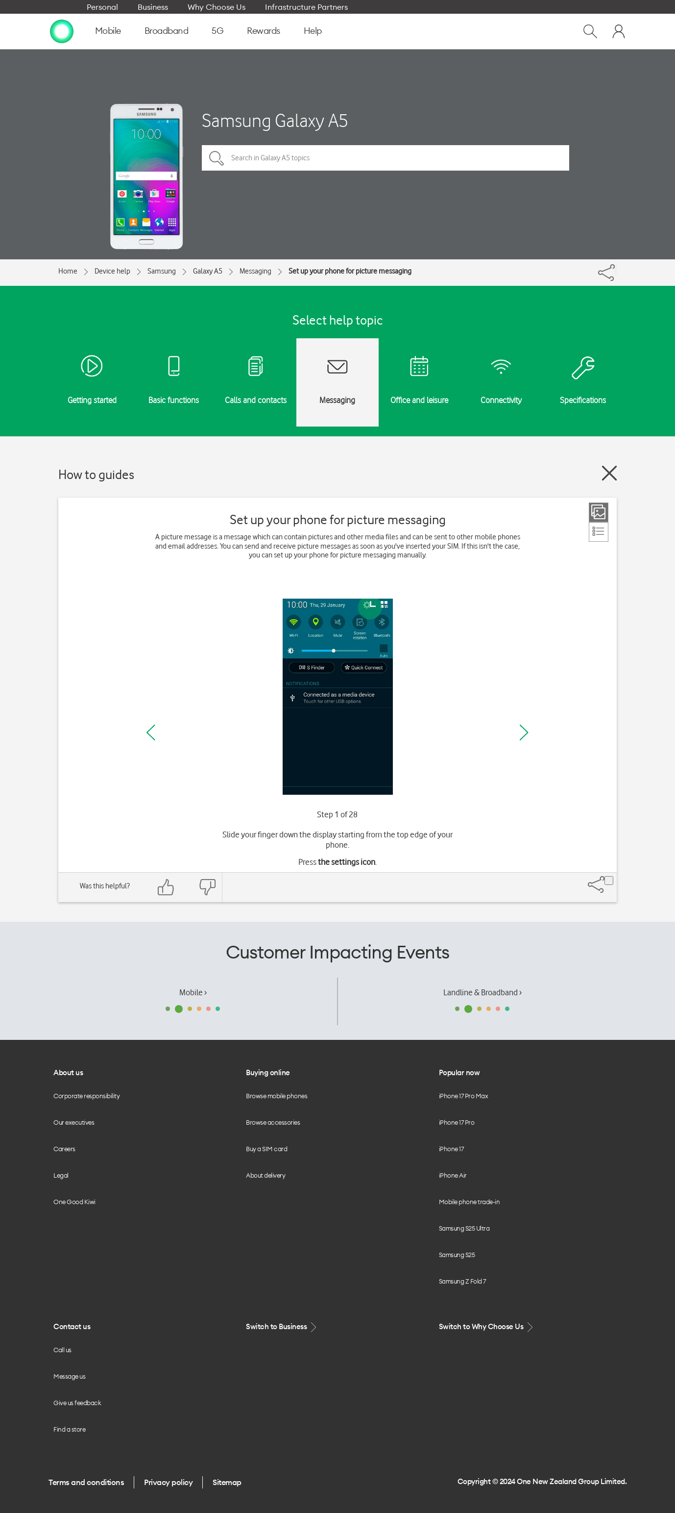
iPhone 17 (451, 1149)
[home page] (61, 31)
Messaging (255, 271)
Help (313, 30)
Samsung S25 (457, 1255)
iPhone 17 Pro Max (463, 1096)
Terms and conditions (86, 1482)
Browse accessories (273, 1122)
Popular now (459, 1072)
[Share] (616, 270)
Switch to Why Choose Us (487, 1327)
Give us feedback (77, 1403)
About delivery (265, 1175)
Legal (61, 1175)
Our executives (73, 1122)
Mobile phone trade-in (469, 1202)
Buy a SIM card (266, 1149)
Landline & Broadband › (482, 992)
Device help (112, 271)
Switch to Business (282, 1327)
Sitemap (227, 1482)
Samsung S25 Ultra (464, 1228)
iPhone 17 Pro (457, 1122)
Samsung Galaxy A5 (275, 120)
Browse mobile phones (276, 1096)
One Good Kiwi (74, 1202)
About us (68, 1072)
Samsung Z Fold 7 (462, 1281)
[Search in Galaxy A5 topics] (385, 158)
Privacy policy (168, 1482)
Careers (64, 1149)
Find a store (69, 1429)
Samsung (161, 271)
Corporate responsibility (86, 1096)
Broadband (167, 30)
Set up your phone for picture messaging (350, 271)
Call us (62, 1350)
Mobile (108, 30)
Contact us (71, 1326)
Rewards (263, 30)
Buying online (268, 1072)
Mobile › (193, 992)
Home (67, 271)
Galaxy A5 (207, 271)
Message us (69, 1376)
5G (217, 30)
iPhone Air (453, 1175)
